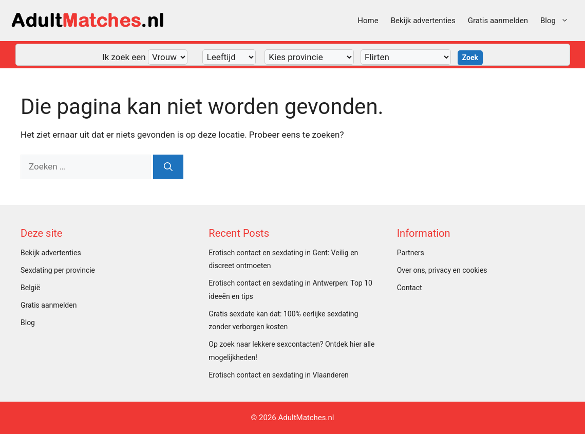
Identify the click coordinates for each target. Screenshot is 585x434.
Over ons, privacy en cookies (442, 270)
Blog (557, 20)
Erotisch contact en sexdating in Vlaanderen (279, 375)
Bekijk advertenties (423, 20)
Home (367, 20)
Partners (410, 253)
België (30, 288)
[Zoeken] (168, 167)
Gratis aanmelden (498, 20)
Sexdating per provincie (58, 270)
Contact (409, 288)
